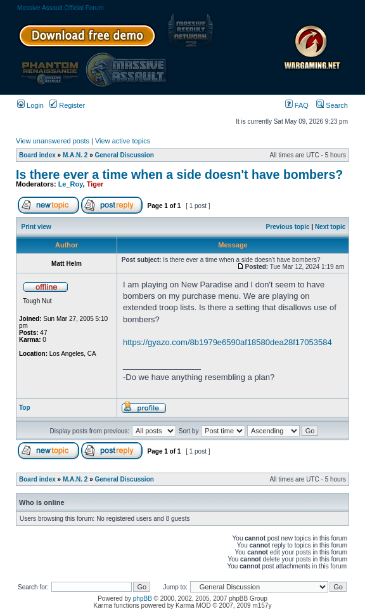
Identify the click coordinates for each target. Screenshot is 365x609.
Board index (37, 155)
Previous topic (288, 226)
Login (30, 105)
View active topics (122, 141)
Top (24, 407)
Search (332, 105)
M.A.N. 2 (75, 155)
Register (67, 105)
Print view (36, 226)
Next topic (330, 226)
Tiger (95, 184)
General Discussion (124, 155)
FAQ (297, 105)
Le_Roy (70, 184)
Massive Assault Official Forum (60, 7)
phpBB (142, 598)
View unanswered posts (52, 141)
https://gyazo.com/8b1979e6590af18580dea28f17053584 (227, 342)
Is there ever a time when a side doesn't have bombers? (179, 174)
